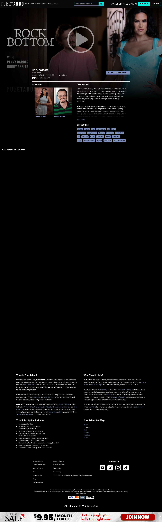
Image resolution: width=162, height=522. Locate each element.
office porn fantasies (118, 397)
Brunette (80, 129)
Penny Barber (40, 116)
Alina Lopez (38, 407)
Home (86, 425)
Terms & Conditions (58, 464)
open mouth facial (89, 140)
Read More (81, 120)
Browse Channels (38, 461)
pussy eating (107, 140)
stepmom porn (49, 397)
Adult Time (92, 407)
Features (87, 435)
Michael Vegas (97, 385)
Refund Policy (57, 471)
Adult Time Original (119, 140)
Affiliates (35, 471)
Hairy (113, 129)
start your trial (118, 72)
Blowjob (101, 133)
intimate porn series (54, 412)
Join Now (143, 4)
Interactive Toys (37, 475)
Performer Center (38, 482)
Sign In (156, 4)
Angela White (102, 389)
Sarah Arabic (54, 407)
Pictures (86, 432)
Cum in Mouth (119, 133)
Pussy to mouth (92, 133)
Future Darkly (107, 395)
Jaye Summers (65, 407)
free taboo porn (138, 407)
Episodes (87, 427)
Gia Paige (46, 407)
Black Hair (85, 136)
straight (108, 136)
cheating (37, 397)
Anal (93, 129)
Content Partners (38, 468)
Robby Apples (59, 116)
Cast (85, 430)
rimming (99, 140)
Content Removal (81, 493)
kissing (79, 140)
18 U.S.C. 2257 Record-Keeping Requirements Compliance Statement (72, 475)
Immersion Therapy (124, 389)
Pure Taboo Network (39, 464)
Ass (79, 136)
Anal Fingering (101, 129)
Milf (108, 129)
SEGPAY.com (102, 491)
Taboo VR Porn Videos (24, 414)
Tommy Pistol (28, 407)
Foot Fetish (100, 136)
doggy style (116, 136)
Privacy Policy (57, 468)
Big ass (92, 136)
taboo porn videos (29, 385)
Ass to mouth (81, 133)
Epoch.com (44, 491)
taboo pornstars (64, 404)
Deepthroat (109, 133)
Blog (34, 479)
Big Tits (87, 129)
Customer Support (58, 461)
